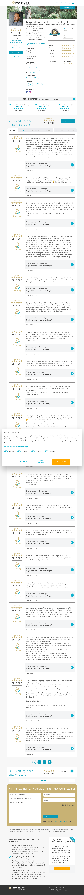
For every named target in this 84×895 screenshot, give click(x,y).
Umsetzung (52, 53)
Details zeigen (64, 457)
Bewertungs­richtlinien (54, 888)
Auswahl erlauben (42, 462)
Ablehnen (23, 463)
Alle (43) (12, 130)
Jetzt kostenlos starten (62, 869)
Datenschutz (52, 889)
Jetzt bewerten (16, 52)
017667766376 (33, 68)
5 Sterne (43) (23, 130)
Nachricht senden (51, 817)
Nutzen (51, 48)
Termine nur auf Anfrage (32, 78)
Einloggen (71, 3)
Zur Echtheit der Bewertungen (16, 47)
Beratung (51, 56)
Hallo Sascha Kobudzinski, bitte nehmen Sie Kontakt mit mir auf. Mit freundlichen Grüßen (25, 808)
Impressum (17, 447)
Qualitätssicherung (64, 888)
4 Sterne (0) (35, 130)
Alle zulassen (61, 463)
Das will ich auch (61, 3)
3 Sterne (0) (47, 130)
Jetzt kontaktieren (67, 7)
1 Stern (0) (71, 130)
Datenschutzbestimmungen (30, 447)
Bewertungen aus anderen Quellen (16, 41)
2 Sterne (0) (59, 130)
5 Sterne (65, 28)
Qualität (51, 45)
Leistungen (52, 50)
